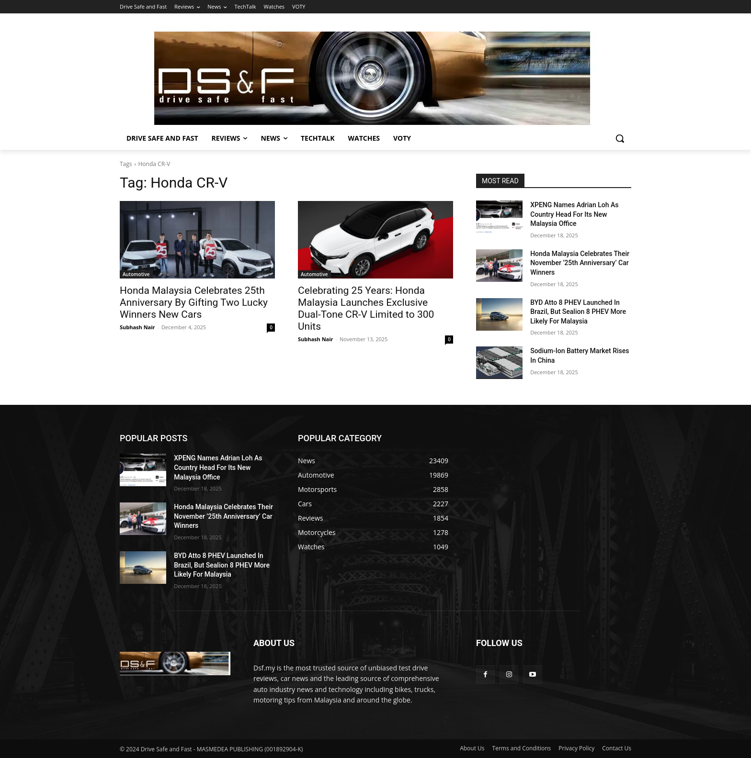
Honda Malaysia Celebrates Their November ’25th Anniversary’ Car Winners (579, 263)
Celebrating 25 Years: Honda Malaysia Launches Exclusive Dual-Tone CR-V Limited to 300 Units (366, 308)
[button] (619, 138)
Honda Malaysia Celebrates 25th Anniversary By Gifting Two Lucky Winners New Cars (194, 302)
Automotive (136, 274)
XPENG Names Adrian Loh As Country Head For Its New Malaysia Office (574, 214)
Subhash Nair (137, 327)
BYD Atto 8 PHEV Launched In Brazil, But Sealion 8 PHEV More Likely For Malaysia (578, 312)
